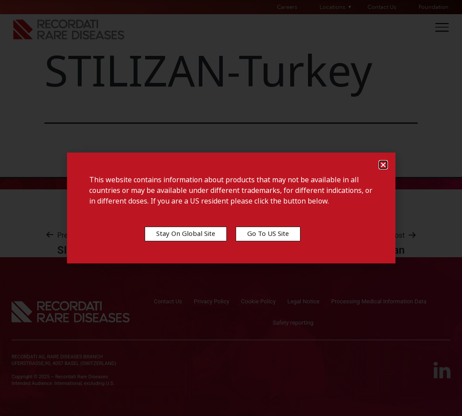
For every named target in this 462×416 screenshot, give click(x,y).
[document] (231, 208)
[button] (383, 164)
